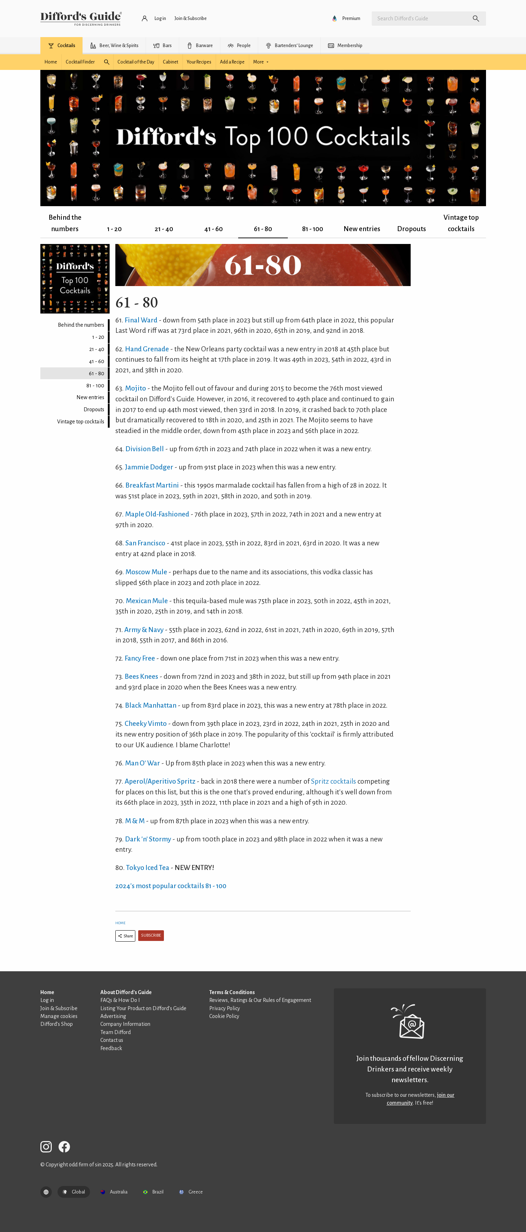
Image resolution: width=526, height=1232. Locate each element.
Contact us (111, 1040)
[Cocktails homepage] (50, 62)
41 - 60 (213, 229)
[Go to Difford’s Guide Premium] (346, 18)
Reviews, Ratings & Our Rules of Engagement (260, 1000)
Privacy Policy (224, 1008)
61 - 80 (263, 229)
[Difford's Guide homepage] (81, 18)
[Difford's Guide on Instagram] (48, 1148)
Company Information (125, 1024)
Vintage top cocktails (461, 223)
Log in (47, 1000)
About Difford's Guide (126, 992)
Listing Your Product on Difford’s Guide (143, 1008)
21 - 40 (164, 229)
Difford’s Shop (56, 1024)
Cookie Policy (224, 1016)
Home (120, 923)
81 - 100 (312, 229)
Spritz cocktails (333, 781)
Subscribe (151, 935)
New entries (362, 229)
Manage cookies (58, 1016)
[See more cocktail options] (262, 62)
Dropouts (411, 229)
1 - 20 (114, 229)
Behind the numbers (65, 223)
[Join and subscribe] (190, 18)
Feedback (111, 1048)
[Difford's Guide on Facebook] (67, 1148)
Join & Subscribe (58, 1008)
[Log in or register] (153, 18)
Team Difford (115, 1032)
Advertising (113, 1016)
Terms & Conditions (232, 992)
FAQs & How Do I (120, 1000)
